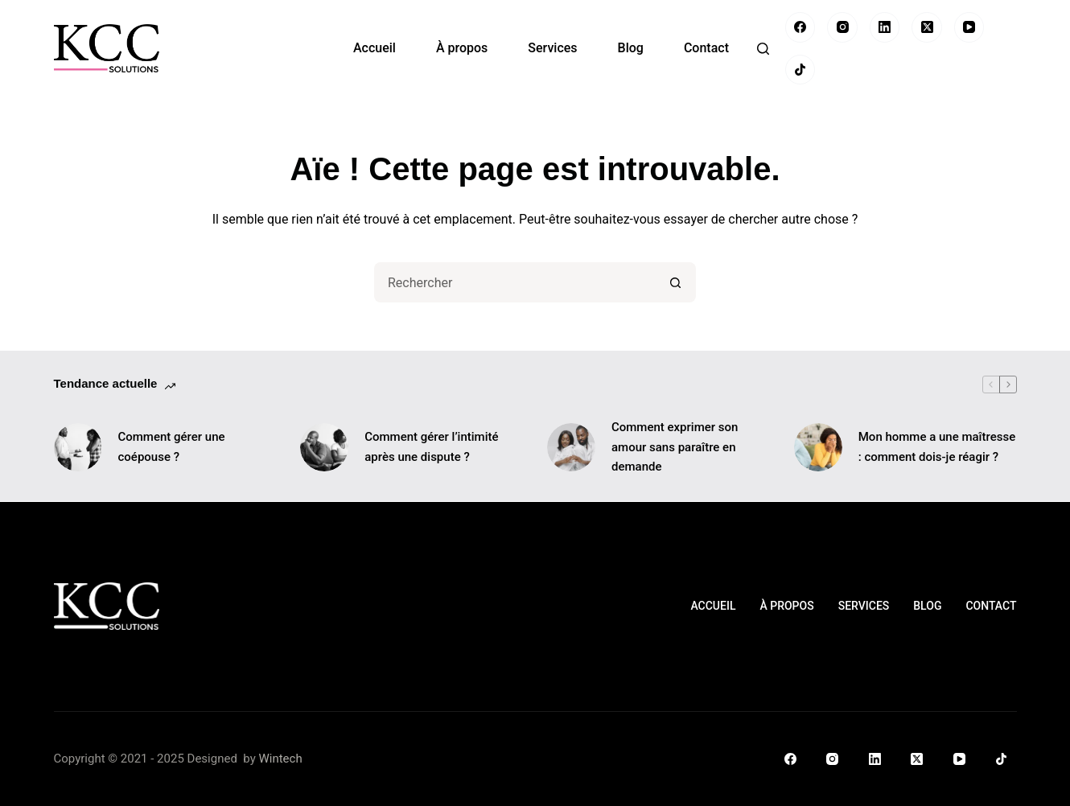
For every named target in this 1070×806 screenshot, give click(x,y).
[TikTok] (800, 70)
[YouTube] (969, 27)
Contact (706, 48)
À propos (462, 48)
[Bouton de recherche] (676, 282)
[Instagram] (842, 27)
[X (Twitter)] (927, 27)
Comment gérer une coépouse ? (171, 447)
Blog (631, 48)
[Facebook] (800, 27)
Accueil (374, 48)
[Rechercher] (763, 49)
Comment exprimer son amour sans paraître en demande (674, 447)
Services (552, 48)
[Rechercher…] (515, 282)
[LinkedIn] (885, 27)
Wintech (280, 758)
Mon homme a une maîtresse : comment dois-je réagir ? (936, 447)
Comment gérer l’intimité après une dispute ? (431, 447)
